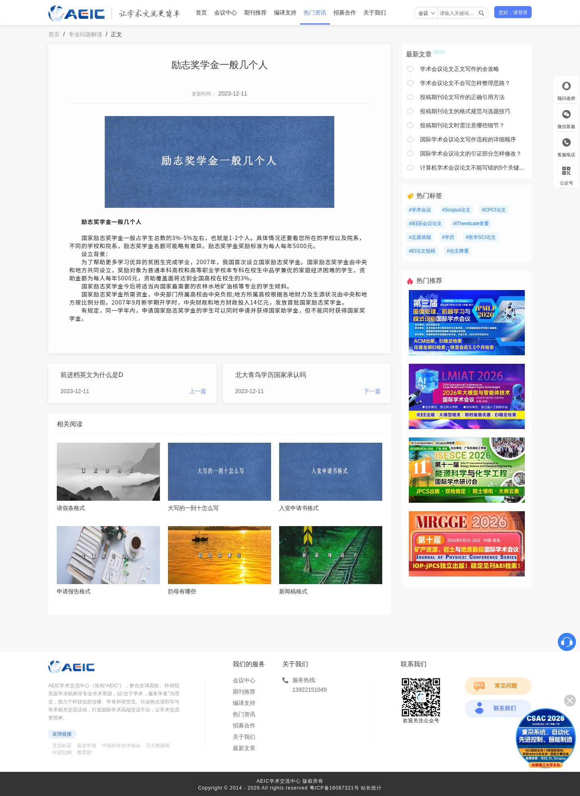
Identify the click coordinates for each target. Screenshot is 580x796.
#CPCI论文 (493, 210)
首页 (201, 12)
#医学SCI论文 (481, 237)
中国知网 (62, 752)
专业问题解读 (85, 34)
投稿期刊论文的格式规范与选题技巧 (465, 111)
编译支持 (285, 12)
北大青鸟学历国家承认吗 (270, 374)
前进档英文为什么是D (91, 374)
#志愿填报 (420, 237)
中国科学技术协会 (121, 745)
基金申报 (86, 745)
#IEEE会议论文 (425, 223)
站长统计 (371, 788)
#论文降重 (458, 251)
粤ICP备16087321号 (334, 788)
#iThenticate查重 (471, 223)
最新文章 (244, 748)
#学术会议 (420, 210)
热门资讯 (315, 12)
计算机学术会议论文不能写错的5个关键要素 (474, 168)
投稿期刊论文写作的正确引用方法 (462, 97)
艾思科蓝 (62, 745)
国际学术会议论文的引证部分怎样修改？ (471, 153)
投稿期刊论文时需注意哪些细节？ (462, 125)
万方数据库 (158, 745)
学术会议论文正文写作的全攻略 (459, 69)
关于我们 (374, 12)
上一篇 (197, 391)
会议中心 (225, 12)
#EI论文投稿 (422, 251)
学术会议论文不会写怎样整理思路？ (465, 83)
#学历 (448, 237)
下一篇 (372, 391)
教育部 (84, 752)
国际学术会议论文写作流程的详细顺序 (468, 139)
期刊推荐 (255, 12)
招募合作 (345, 12)
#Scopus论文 (456, 210)
